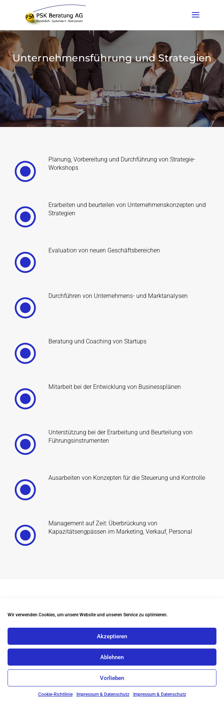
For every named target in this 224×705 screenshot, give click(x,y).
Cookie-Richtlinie (55, 694)
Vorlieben (112, 678)
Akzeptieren (112, 636)
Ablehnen (112, 657)
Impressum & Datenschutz (102, 694)
